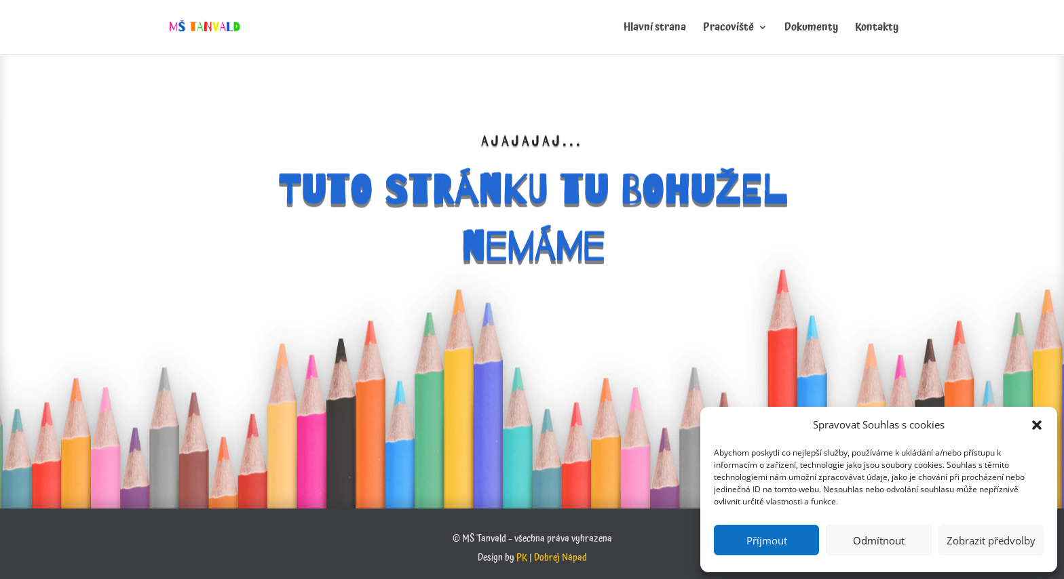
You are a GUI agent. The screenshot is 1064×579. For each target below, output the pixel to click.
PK (521, 558)
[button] (1037, 425)
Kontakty (876, 29)
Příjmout (766, 540)
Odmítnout (879, 540)
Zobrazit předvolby (991, 540)
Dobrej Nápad (560, 558)
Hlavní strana (655, 29)
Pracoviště (728, 29)
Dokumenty (811, 29)
